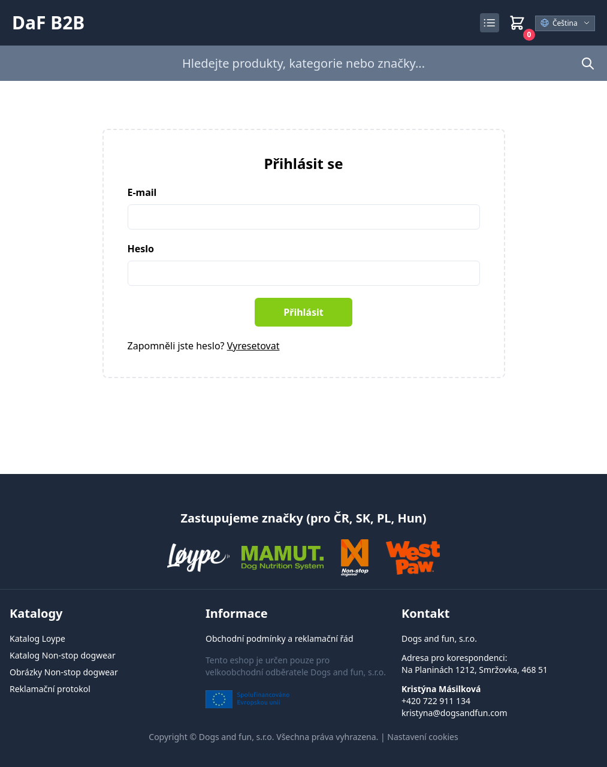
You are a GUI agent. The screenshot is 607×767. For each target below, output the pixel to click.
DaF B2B (48, 23)
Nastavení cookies (422, 736)
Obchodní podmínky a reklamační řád (280, 638)
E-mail (142, 192)
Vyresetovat (253, 345)
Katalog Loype (37, 638)
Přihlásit (303, 312)
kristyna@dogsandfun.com (454, 712)
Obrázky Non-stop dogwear (64, 672)
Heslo (141, 248)
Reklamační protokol (50, 688)
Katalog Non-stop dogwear (63, 655)
